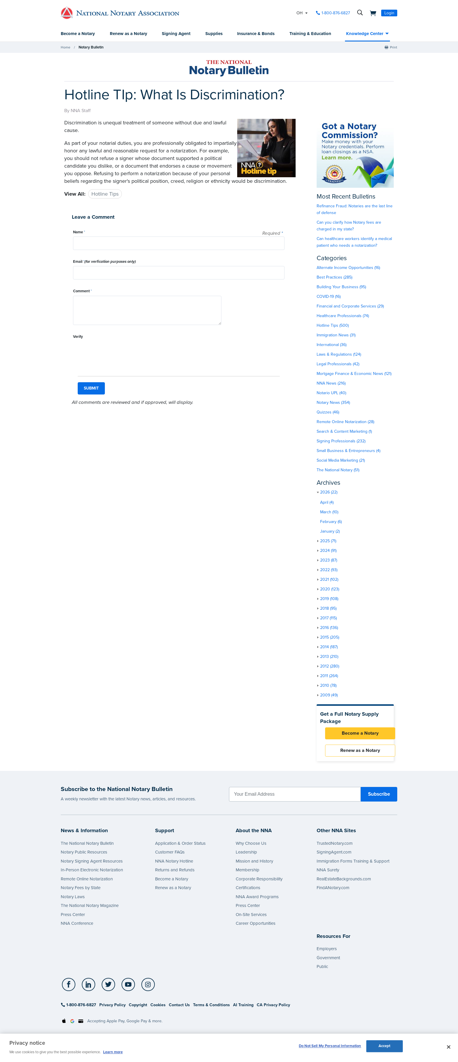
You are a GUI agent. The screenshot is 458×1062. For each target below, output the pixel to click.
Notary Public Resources (84, 855)
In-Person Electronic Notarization (92, 873)
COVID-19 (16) (329, 296)
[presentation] (117, 352)
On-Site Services (251, 918)
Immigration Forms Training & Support (353, 864)
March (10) (329, 512)
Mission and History (254, 864)
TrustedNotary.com (335, 846)
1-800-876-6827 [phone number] (336, 13)
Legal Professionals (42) (338, 364)
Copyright (138, 1008)
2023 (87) (328, 560)
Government (328, 961)
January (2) (330, 531)
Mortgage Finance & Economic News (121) (354, 373)
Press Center (73, 918)
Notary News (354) (333, 402)
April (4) (327, 502)
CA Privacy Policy (273, 1008)
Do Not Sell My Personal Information (330, 1047)
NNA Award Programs (257, 900)
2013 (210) (329, 656)
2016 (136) (329, 627)
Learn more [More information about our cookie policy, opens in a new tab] (113, 1052)
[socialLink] (69, 988)
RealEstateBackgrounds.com (344, 882)
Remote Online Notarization (87, 882)
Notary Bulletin (91, 48)
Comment (82, 291)
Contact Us (179, 1008)
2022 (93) (328, 570)
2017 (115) (328, 618)
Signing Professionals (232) (341, 441)
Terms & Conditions (211, 1008)
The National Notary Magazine (90, 909)
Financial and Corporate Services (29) (350, 306)
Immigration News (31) (336, 335)
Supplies (214, 33)
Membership (247, 873)
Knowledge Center (364, 33)
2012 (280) (329, 666)
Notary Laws (73, 900)
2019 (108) (329, 599)
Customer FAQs (170, 855)
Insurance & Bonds (256, 33)
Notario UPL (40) (331, 393)
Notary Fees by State (80, 891)
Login (389, 13)
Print (393, 48)
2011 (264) (329, 676)
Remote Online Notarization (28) (345, 422)
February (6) (331, 521)
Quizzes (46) (328, 412)
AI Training (243, 1008)
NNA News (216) (331, 383)
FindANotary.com (333, 891)
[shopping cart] (371, 13)
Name (79, 232)
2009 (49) (329, 695)
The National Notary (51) (338, 470)
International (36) (331, 345)
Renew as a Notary (128, 33)
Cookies (158, 1008)
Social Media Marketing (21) (341, 460)
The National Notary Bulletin (87, 846)
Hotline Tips (105, 194)
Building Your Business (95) (341, 287)
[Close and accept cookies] (448, 1047)
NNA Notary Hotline (174, 864)
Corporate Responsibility (259, 882)
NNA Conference (77, 926)
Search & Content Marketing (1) (344, 431)
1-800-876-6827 (78, 1008)
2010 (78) (328, 685)
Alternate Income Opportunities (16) (348, 267)
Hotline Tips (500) (333, 325)
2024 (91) (328, 550)
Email (104, 262)
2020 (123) (329, 589)
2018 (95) (328, 608)
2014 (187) (329, 647)
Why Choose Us (251, 846)
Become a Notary (78, 33)
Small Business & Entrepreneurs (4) (348, 451)
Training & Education (310, 33)
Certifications (248, 891)
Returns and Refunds (175, 873)
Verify (78, 337)
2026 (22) (328, 492)
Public (322, 970)
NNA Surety (328, 873)
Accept (385, 1047)
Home (65, 48)
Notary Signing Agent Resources (92, 864)
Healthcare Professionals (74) (343, 316)
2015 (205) (329, 637)
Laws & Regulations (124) (339, 354)
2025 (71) (328, 541)
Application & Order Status (180, 846)
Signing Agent (176, 33)
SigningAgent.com (334, 855)
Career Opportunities (255, 926)
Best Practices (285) (334, 277)
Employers (327, 952)
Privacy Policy (112, 1008)
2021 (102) (329, 579)
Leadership (246, 855)
